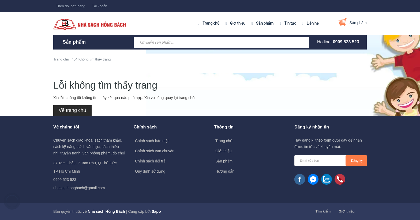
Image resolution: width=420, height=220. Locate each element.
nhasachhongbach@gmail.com (79, 188)
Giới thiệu (237, 23)
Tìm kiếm (323, 211)
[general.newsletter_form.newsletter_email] (330, 160)
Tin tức (290, 23)
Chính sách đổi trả (150, 161)
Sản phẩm (264, 23)
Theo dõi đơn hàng (70, 6)
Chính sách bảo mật (152, 141)
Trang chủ (210, 23)
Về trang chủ (72, 110)
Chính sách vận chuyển (154, 151)
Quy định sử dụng (150, 171)
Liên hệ (312, 23)
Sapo (156, 211)
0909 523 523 (346, 42)
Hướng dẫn (224, 171)
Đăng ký (357, 160)
